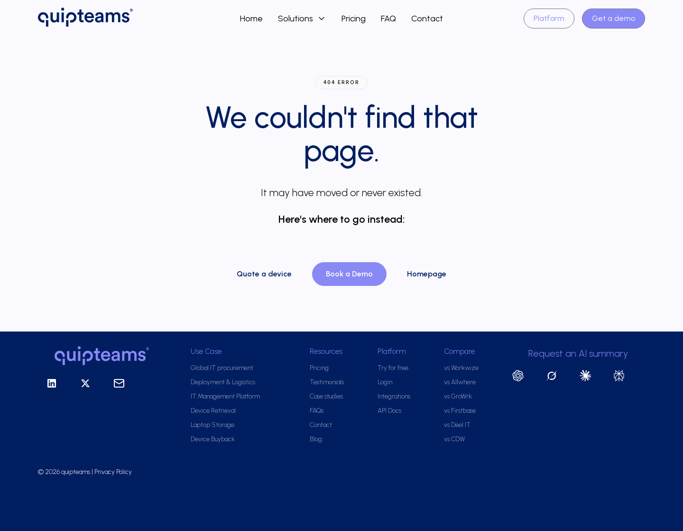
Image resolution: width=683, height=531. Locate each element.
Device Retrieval (213, 411)
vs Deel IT (457, 425)
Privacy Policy (113, 472)
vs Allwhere (460, 382)
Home (251, 18)
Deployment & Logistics (223, 382)
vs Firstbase (460, 411)
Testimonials (327, 382)
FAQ (388, 18)
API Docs (389, 411)
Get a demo (613, 18)
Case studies (326, 396)
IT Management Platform (225, 396)
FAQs (316, 411)
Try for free (393, 368)
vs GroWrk (458, 396)
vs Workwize (461, 368)
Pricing (354, 18)
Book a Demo (349, 273)
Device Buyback (213, 439)
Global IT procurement (222, 368)
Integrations (394, 396)
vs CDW (454, 439)
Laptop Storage (212, 425)
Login (385, 382)
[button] (302, 18)
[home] (139, 18)
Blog (316, 439)
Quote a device (264, 273)
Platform (549, 18)
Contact (427, 18)
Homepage (426, 273)
